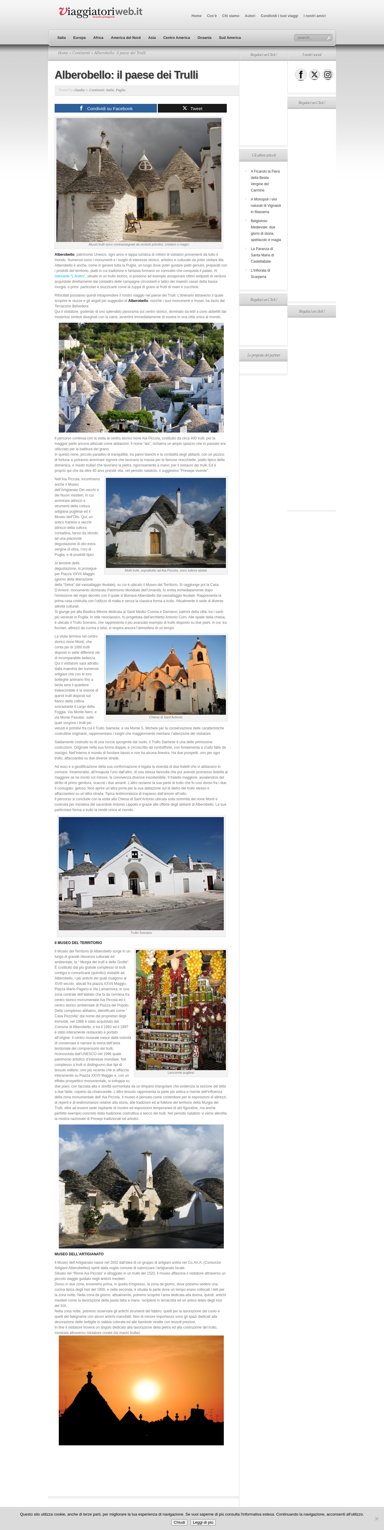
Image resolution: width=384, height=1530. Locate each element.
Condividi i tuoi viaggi (279, 16)
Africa (98, 38)
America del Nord (126, 38)
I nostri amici (315, 16)
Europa (79, 38)
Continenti (81, 53)
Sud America (230, 38)
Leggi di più (203, 1522)
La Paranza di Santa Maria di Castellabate (262, 255)
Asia (152, 38)
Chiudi (179, 1522)
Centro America (176, 38)
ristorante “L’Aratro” (70, 276)
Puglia (120, 90)
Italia (62, 38)
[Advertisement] (263, 103)
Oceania (204, 38)
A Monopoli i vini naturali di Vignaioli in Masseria (266, 205)
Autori (250, 16)
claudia (79, 90)
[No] (377, 1519)
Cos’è (212, 16)
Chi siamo (230, 16)
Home (197, 16)
